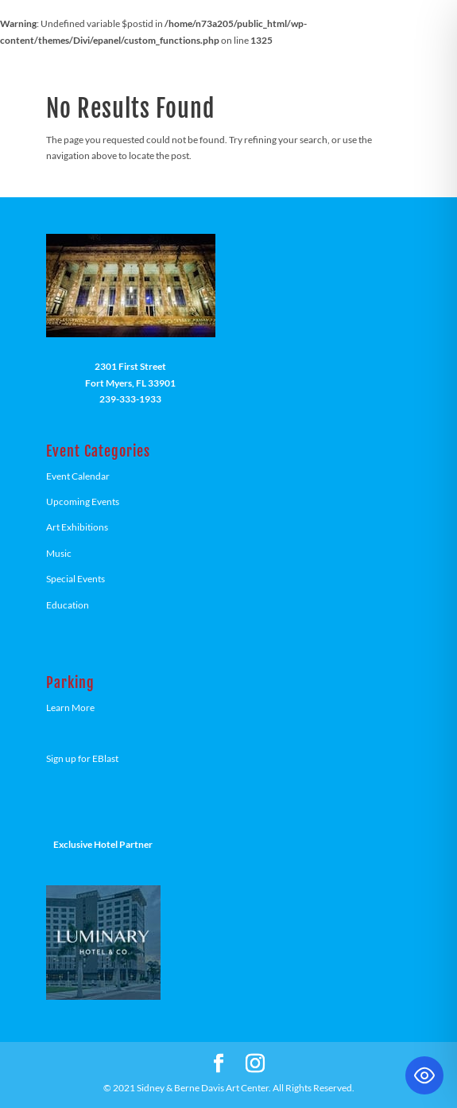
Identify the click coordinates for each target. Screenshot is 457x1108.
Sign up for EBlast (82, 758)
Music (59, 553)
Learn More (70, 707)
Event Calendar (78, 476)
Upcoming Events (82, 501)
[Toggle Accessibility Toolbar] (424, 1075)
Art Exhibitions (77, 527)
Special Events (75, 579)
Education (67, 605)
